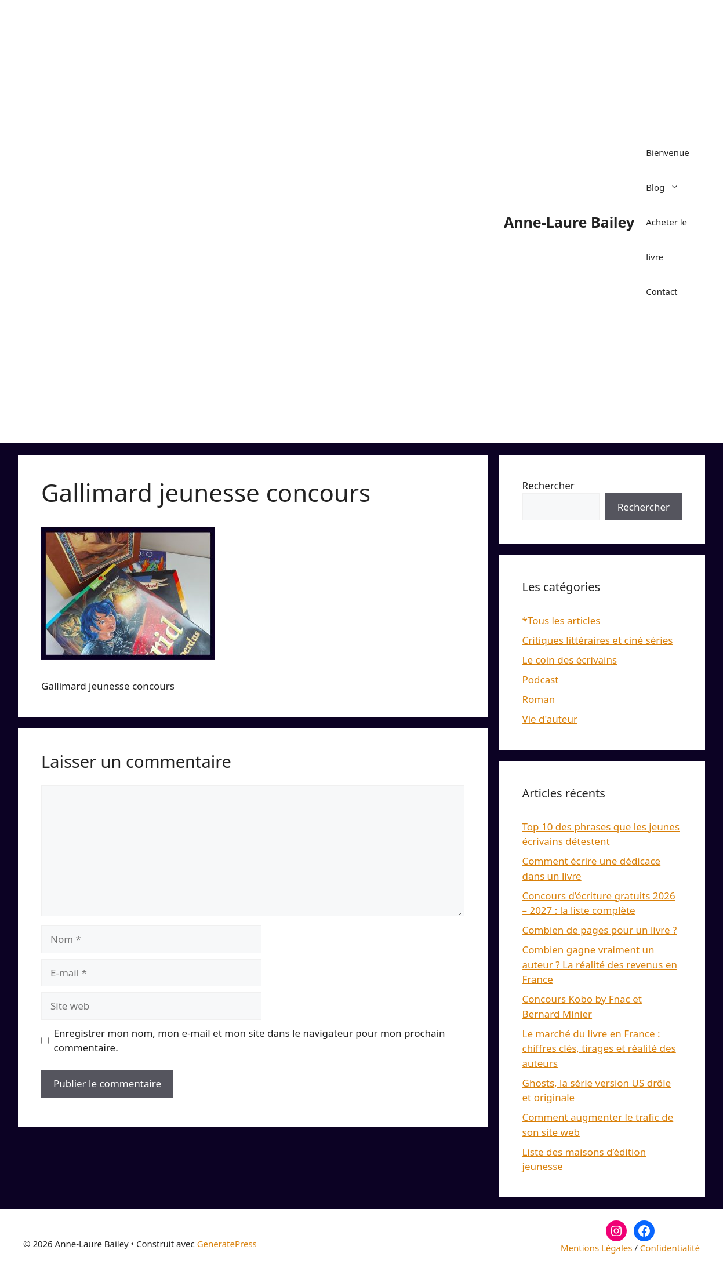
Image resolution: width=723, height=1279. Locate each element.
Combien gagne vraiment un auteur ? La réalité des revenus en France (600, 964)
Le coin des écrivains (569, 659)
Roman (538, 699)
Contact (661, 291)
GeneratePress (227, 1243)
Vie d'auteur (550, 719)
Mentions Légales (597, 1248)
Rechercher (548, 485)
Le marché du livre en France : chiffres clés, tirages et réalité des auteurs (599, 1048)
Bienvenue (667, 152)
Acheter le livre (666, 239)
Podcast (540, 679)
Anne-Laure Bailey (569, 222)
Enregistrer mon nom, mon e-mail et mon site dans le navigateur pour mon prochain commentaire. (249, 1040)
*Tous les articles (561, 620)
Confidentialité (670, 1248)
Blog (668, 187)
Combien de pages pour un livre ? (599, 930)
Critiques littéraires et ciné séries (597, 640)
